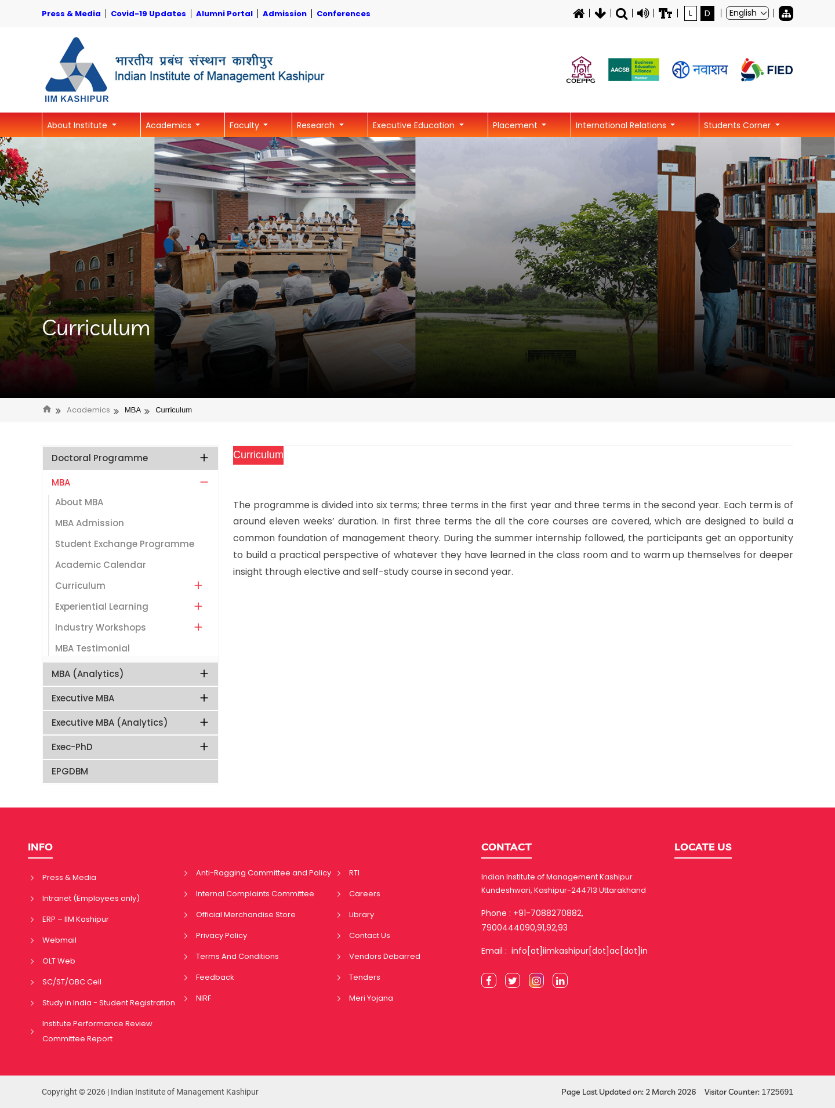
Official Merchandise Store (246, 914)
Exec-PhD (131, 747)
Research (317, 125)
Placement (516, 125)
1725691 (777, 1091)
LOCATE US (703, 846)
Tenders (364, 977)
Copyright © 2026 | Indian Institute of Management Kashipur (150, 1091)
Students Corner (738, 125)
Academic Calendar (100, 565)
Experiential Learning (129, 606)
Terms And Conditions (237, 956)
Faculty (246, 125)
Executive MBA (131, 698)
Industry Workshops (129, 627)
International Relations (622, 125)
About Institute (78, 125)
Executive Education (415, 125)
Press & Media (69, 877)
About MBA (79, 502)
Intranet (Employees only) (91, 898)
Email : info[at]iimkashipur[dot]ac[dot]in (564, 951)
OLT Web (58, 960)
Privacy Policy (221, 935)
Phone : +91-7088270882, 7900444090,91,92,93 (532, 920)
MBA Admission (89, 523)
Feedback (215, 977)
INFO (40, 846)
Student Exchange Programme (124, 544)
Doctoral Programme (131, 458)
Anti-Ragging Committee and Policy (263, 872)
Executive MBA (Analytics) (131, 722)
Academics (170, 125)
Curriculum (96, 327)
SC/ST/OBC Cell (71, 981)
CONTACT (506, 846)
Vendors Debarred (384, 956)
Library (361, 914)
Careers (364, 893)
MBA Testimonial (92, 648)
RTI (354, 872)
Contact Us (369, 935)
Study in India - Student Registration (108, 1002)
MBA (133, 409)
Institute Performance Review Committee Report (97, 1031)
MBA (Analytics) (131, 674)
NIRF (203, 998)
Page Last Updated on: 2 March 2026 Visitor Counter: (677, 1092)
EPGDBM (70, 771)
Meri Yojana (371, 998)
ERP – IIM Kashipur (75, 919)
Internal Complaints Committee (255, 893)
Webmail (59, 940)
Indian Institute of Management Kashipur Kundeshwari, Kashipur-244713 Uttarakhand (563, 883)
